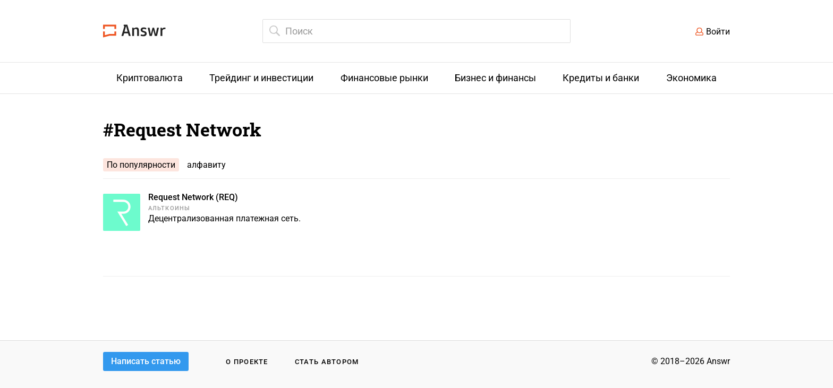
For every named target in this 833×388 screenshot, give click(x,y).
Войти (718, 32)
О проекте (247, 362)
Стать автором (327, 362)
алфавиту (206, 165)
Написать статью (146, 361)
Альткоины (169, 208)
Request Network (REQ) (193, 197)
